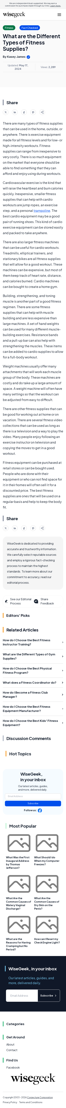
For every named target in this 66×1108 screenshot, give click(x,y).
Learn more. (55, 6)
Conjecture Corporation (40, 1097)
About (10, 1044)
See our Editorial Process (17, 601)
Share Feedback (43, 601)
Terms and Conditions (30, 1102)
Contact (11, 1050)
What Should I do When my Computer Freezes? (46, 861)
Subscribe (33, 803)
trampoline (42, 211)
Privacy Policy (10, 1102)
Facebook (13, 1067)
